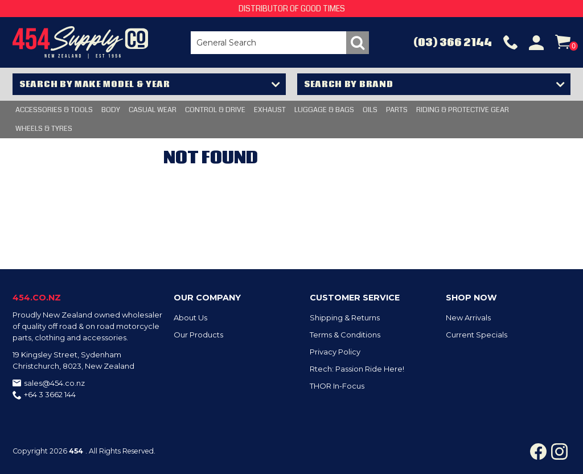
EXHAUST (270, 110)
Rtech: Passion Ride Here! (357, 368)
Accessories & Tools (54, 110)
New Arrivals (468, 317)
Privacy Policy (335, 351)
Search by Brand (348, 84)
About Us (190, 317)
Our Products (198, 334)
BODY (110, 110)
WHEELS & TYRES (43, 128)
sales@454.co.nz (54, 383)
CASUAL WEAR (152, 110)
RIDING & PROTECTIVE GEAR (462, 110)
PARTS (397, 110)
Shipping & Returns (345, 317)
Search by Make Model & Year (94, 84)
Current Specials (476, 334)
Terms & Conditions (345, 334)
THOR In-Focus (337, 385)
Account (536, 42)
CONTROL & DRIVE (215, 110)
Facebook (538, 451)
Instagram (559, 451)
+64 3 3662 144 (50, 394)
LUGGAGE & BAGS (324, 110)
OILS (370, 110)
